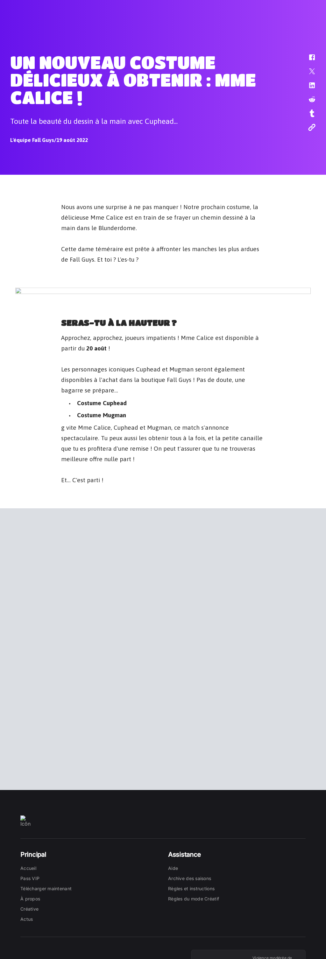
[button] (308, 60)
